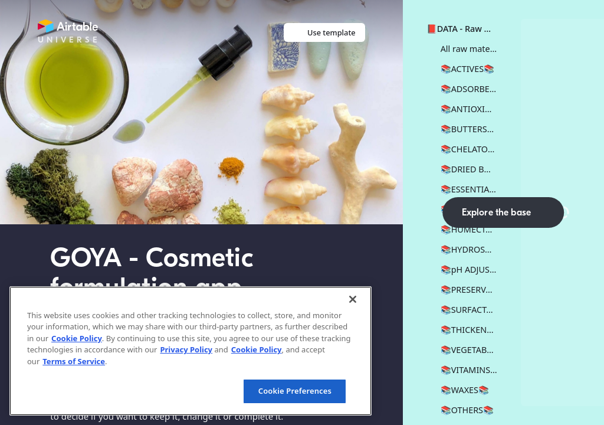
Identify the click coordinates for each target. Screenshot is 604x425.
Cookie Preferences (294, 390)
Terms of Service (73, 361)
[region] (190, 351)
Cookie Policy (76, 338)
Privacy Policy (186, 349)
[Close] (353, 299)
